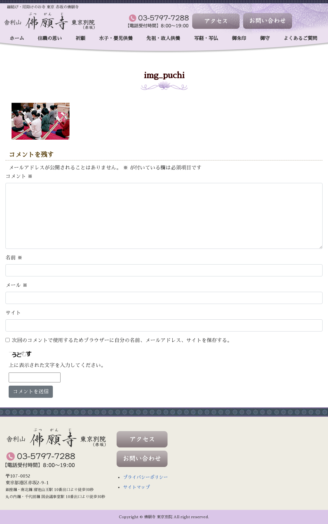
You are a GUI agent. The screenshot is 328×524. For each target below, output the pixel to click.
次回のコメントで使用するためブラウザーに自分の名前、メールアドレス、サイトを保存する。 (122, 340)
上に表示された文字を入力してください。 (57, 365)
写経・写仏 (206, 38)
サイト (13, 312)
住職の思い (50, 38)
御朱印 (239, 38)
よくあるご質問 (300, 38)
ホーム (17, 38)
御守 (265, 38)
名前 (13, 257)
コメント (19, 176)
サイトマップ (136, 487)
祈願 (80, 38)
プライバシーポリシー (145, 477)
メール (16, 285)
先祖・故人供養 (163, 38)
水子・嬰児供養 (116, 38)
